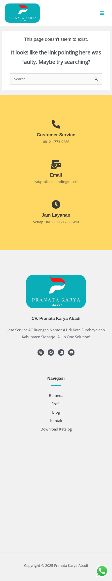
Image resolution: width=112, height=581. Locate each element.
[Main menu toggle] (102, 13)
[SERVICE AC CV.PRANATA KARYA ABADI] (56, 490)
